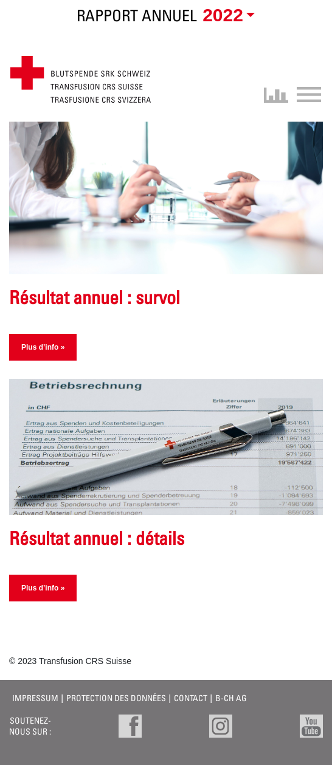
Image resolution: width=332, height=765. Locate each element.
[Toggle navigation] (305, 93)
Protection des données (116, 698)
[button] (226, 15)
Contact (190, 698)
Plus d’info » (42, 347)
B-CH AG (231, 698)
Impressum (35, 698)
